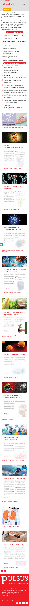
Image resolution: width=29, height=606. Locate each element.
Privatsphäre (5, 595)
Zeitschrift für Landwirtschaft (9, 48)
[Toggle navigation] (24, 4)
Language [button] (6, 9)
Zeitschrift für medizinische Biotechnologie (12, 60)
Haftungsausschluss (17, 593)
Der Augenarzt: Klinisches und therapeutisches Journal (14, 42)
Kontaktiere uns (6, 588)
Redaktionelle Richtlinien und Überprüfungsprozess (14, 590)
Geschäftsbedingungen (13, 592)
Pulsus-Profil (14, 588)
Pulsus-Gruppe (17, 600)
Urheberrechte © (6, 593)
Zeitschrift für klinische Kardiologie (10, 38)
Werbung (4, 592)
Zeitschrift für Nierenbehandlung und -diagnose (14, 35)
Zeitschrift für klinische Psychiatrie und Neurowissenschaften (11, 52)
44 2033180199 (5, 0)
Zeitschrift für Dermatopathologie (10, 45)
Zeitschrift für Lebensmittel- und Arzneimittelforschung (10, 56)
